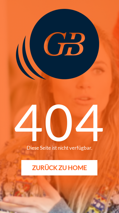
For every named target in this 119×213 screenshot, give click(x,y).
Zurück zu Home (59, 167)
